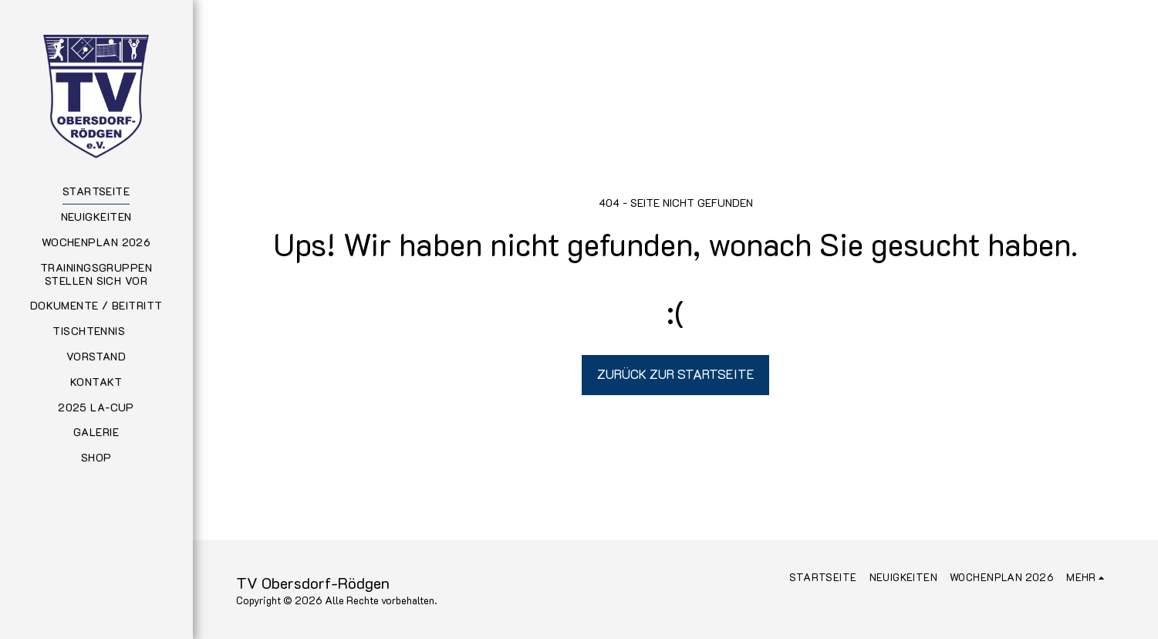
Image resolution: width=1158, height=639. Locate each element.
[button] (95, 332)
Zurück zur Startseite (676, 374)
